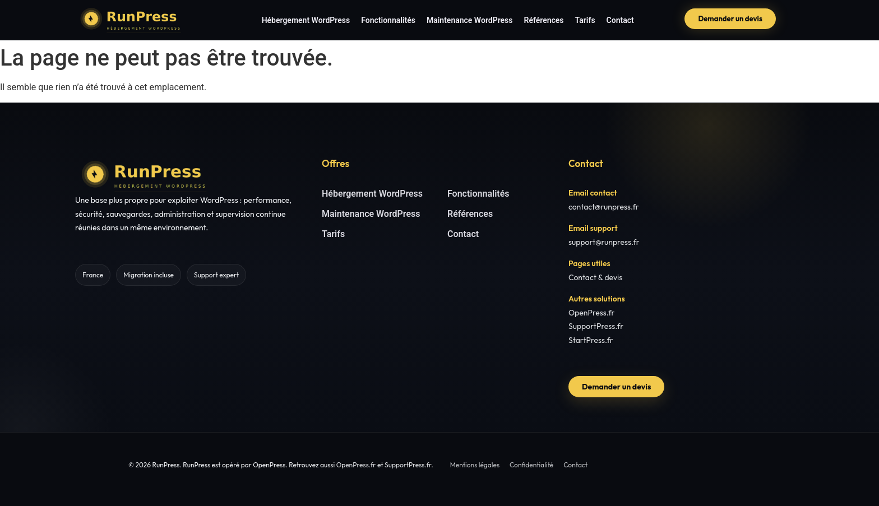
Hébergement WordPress (306, 20)
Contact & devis (595, 277)
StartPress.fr (590, 340)
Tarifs (585, 20)
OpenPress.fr (591, 313)
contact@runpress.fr (603, 207)
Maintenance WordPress (470, 20)
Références (544, 20)
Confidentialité (531, 465)
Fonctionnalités (388, 20)
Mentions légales (474, 465)
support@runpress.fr (604, 242)
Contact (620, 20)
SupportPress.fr (595, 326)
